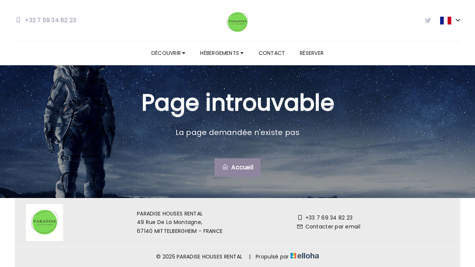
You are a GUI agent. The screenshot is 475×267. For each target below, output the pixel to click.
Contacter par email (328, 226)
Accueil (237, 167)
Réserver (312, 53)
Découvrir (168, 53)
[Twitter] (441, 222)
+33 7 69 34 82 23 (325, 217)
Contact (272, 53)
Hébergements (221, 53)
